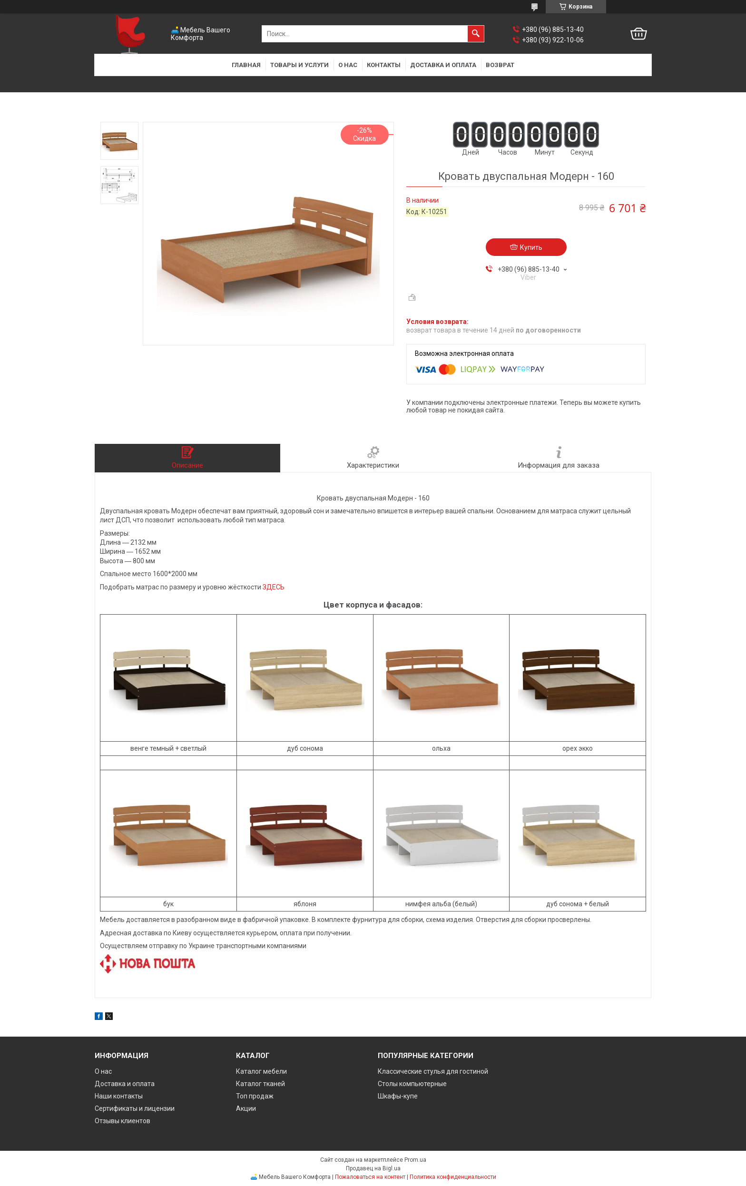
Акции (246, 1108)
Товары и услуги (299, 65)
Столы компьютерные (412, 1084)
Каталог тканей (260, 1084)
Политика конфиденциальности (453, 1177)
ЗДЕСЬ (274, 587)
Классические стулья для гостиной (433, 1071)
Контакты (384, 65)
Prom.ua (415, 1160)
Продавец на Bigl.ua (373, 1168)
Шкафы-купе (398, 1096)
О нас (347, 65)
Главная (246, 65)
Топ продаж (255, 1096)
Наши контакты (119, 1096)
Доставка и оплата (443, 65)
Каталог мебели (261, 1071)
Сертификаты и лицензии (135, 1108)
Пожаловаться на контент (370, 1177)
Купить (531, 247)
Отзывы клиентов (122, 1121)
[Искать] (476, 34)
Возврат (500, 65)
